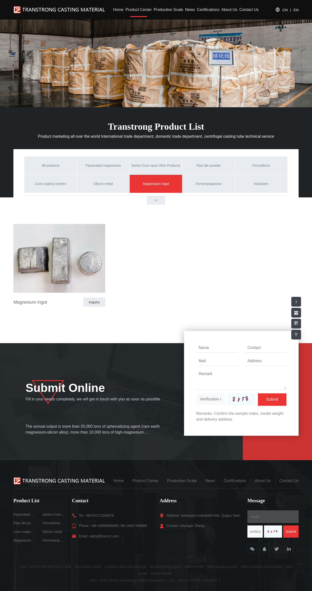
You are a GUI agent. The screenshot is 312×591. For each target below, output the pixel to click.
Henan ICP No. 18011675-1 (199, 580)
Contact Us (249, 10)
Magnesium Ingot (30, 302)
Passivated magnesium (24, 514)
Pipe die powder (24, 523)
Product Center (139, 10)
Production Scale (168, 10)
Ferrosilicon (51, 523)
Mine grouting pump (222, 567)
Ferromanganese (54, 540)
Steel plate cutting (87, 567)
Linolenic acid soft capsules (125, 567)
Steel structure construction (261, 567)
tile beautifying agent (165, 567)
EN (296, 10)
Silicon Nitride (161, 573)
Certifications (208, 10)
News (190, 10)
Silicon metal (52, 532)
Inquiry (94, 302)
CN (285, 10)
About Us (229, 10)
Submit (272, 399)
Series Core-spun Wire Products (54, 514)
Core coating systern (24, 532)
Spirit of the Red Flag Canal (50, 567)
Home (118, 10)
